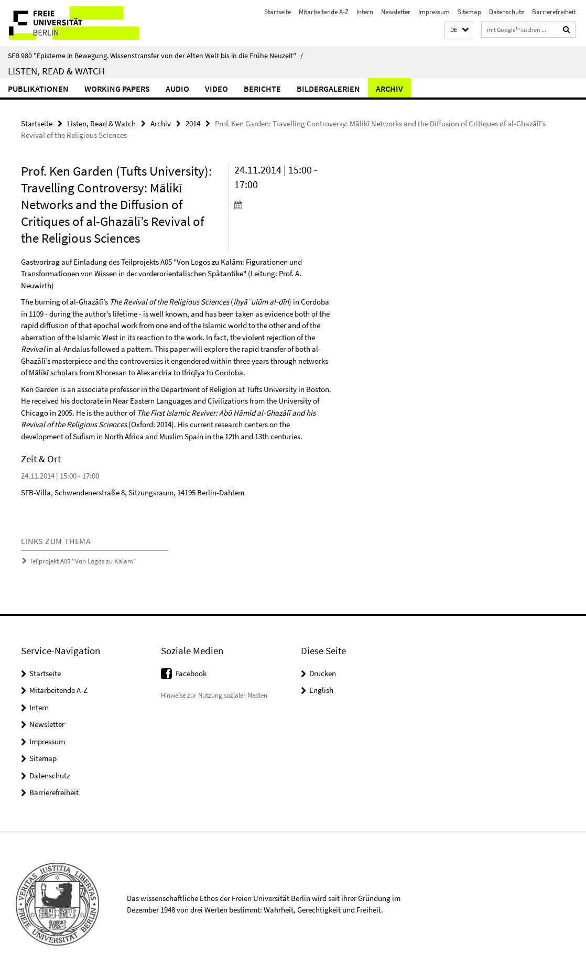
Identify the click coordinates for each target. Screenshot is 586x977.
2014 (193, 123)
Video (216, 88)
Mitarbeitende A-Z (324, 11)
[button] (458, 30)
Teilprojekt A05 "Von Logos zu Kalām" (82, 561)
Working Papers (117, 88)
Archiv (389, 88)
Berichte (262, 88)
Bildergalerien (328, 88)
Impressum (434, 11)
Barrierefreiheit (554, 11)
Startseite (277, 11)
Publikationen (38, 88)
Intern (364, 11)
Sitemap (469, 11)
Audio (177, 88)
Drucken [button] (322, 673)
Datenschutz (506, 11)
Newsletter (395, 11)
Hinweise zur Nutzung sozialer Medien (214, 695)
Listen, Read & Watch (56, 70)
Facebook (191, 673)
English (321, 690)
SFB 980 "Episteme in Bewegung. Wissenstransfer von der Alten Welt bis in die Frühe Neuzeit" (155, 55)
